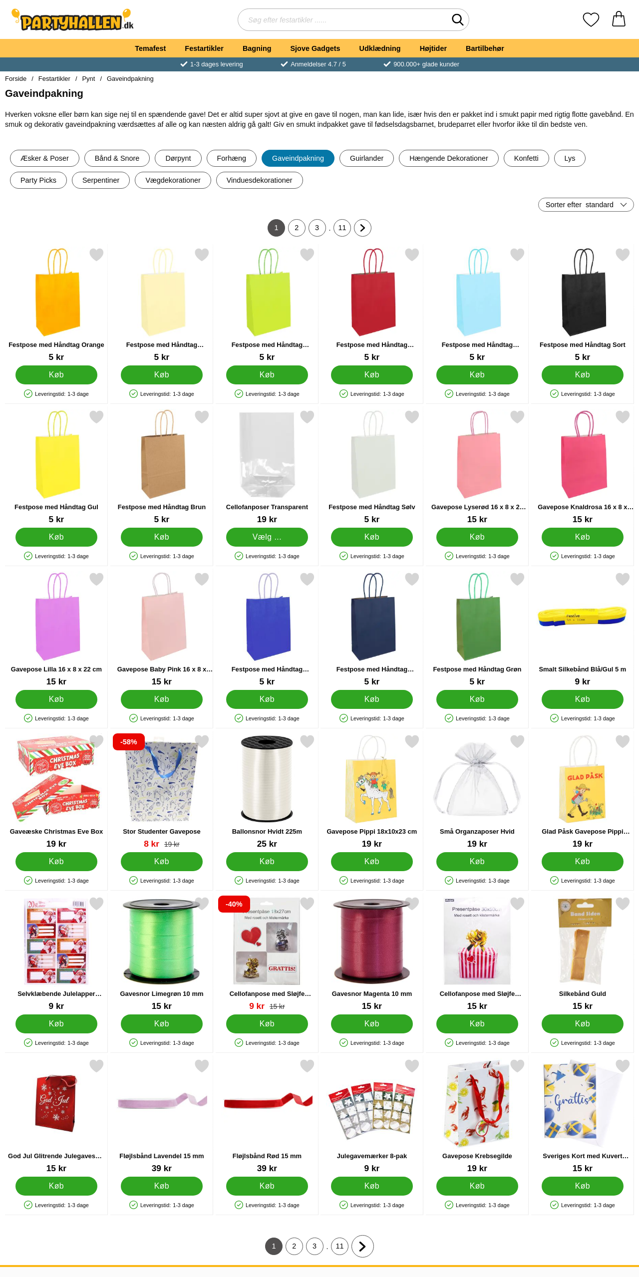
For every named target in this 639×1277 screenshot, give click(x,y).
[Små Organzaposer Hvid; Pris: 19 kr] (477, 791)
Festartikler (204, 48)
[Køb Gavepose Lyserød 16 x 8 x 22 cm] (477, 537)
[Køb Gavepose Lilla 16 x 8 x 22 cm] (56, 699)
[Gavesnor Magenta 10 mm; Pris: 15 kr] (371, 953)
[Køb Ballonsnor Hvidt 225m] (267, 861)
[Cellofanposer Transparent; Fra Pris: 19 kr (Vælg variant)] (267, 467)
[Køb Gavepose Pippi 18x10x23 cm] (372, 861)
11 (344, 230)
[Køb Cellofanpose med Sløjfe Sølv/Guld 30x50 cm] (477, 1023)
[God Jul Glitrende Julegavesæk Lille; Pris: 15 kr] (56, 1116)
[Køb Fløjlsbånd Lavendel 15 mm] (161, 1186)
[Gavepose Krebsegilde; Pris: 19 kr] (477, 1116)
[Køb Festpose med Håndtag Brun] (161, 537)
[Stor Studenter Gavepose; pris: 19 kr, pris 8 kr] (161, 791)
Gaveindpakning (130, 78)
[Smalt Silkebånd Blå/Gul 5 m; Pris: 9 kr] (582, 629)
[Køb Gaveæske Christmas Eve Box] (56, 861)
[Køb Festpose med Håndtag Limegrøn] (267, 374)
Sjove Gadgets (315, 48)
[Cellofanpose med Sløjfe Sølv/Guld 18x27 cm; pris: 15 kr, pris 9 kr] (267, 953)
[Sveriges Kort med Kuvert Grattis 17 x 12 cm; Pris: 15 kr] (582, 1116)
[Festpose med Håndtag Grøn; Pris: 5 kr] (477, 629)
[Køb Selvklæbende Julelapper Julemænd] (56, 1023)
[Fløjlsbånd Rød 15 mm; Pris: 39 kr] (267, 1116)
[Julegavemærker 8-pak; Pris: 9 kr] (371, 1116)
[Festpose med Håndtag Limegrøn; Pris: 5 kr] (267, 304)
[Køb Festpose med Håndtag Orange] (56, 374)
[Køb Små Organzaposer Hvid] (477, 861)
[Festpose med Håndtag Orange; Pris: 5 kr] (56, 304)
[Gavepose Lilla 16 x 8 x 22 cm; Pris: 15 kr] (56, 629)
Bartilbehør (485, 48)
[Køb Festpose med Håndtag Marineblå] (372, 699)
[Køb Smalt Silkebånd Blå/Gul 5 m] (583, 699)
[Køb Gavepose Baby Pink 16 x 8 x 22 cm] (161, 699)
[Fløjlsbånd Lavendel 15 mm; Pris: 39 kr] (161, 1116)
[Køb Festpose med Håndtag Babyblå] (477, 374)
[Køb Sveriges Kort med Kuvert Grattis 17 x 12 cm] (583, 1186)
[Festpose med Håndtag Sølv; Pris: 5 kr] (371, 467)
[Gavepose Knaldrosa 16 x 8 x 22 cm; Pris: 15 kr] (582, 467)
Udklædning (379, 48)
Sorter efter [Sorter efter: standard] (580, 205)
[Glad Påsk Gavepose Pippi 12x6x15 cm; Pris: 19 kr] (582, 791)
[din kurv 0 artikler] (619, 19)
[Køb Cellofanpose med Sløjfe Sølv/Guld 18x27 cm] (267, 1023)
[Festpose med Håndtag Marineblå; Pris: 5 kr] (371, 629)
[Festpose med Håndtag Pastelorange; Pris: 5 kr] (161, 304)
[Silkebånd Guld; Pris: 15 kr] (582, 953)
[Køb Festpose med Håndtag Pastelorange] (161, 374)
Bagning (257, 48)
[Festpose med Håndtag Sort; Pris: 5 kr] (582, 304)
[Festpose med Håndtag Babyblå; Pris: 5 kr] (477, 304)
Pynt (88, 78)
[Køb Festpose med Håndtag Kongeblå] (267, 699)
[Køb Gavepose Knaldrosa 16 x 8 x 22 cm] (583, 537)
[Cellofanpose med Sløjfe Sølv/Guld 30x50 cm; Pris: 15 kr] (477, 953)
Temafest (150, 48)
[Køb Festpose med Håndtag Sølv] (372, 537)
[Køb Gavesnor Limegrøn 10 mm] (161, 1023)
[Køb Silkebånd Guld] (583, 1023)
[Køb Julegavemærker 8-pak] (372, 1186)
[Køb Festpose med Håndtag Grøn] (477, 699)
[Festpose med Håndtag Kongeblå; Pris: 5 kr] (267, 629)
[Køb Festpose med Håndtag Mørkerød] (372, 374)
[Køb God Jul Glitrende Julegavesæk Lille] (56, 1186)
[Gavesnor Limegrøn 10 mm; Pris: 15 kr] (161, 953)
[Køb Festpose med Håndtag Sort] (583, 374)
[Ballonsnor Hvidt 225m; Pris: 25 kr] (267, 791)
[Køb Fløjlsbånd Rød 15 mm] (267, 1186)
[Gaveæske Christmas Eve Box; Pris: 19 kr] (56, 791)
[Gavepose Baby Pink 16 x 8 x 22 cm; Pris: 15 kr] (161, 629)
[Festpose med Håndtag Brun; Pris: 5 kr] (161, 467)
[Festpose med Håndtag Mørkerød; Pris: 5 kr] (371, 304)
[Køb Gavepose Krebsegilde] (477, 1186)
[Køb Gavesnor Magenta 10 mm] (372, 1023)
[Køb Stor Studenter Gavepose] (161, 861)
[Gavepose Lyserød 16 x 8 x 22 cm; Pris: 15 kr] (477, 467)
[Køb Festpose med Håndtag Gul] (56, 537)
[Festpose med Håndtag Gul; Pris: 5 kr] (56, 467)
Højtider (433, 48)
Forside (15, 78)
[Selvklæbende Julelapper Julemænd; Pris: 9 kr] (56, 953)
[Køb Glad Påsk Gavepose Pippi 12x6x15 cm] (583, 861)
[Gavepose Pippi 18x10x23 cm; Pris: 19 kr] (371, 791)
